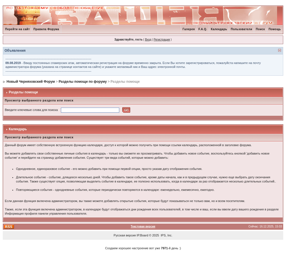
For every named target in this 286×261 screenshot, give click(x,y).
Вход (148, 39)
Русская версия (125, 235)
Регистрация (162, 39)
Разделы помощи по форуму (83, 82)
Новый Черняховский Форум (31, 82)
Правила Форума (46, 29)
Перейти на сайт (17, 29)
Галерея (189, 29)
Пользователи (241, 29)
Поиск (260, 29)
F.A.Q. (203, 29)
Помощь (275, 29)
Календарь (219, 29)
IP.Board (142, 235)
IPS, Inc (166, 235)
